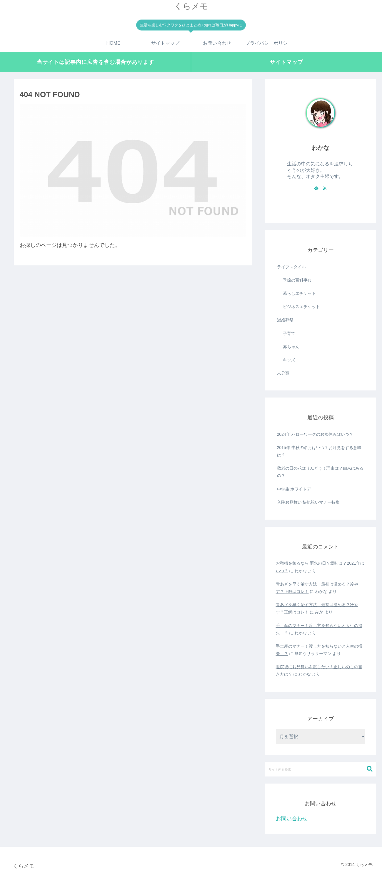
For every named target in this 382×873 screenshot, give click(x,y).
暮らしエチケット (299, 293)
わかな (320, 147)
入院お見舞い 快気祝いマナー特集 (308, 502)
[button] (369, 769)
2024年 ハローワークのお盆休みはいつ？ (315, 434)
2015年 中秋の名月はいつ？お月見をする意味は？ (319, 451)
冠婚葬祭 (285, 319)
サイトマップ (286, 62)
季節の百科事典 (297, 280)
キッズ (289, 359)
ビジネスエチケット (301, 306)
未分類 (283, 373)
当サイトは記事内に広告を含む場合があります (95, 62)
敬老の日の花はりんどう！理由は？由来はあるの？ (320, 472)
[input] (320, 769)
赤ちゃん (291, 346)
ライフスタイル (291, 267)
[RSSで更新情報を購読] (324, 188)
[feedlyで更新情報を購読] (316, 188)
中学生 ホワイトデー (296, 489)
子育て (289, 333)
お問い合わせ (292, 819)
